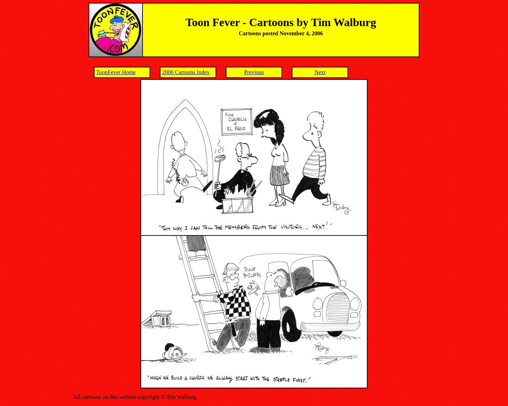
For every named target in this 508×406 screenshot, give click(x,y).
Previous (254, 72)
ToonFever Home (116, 72)
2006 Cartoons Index (186, 72)
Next (320, 72)
